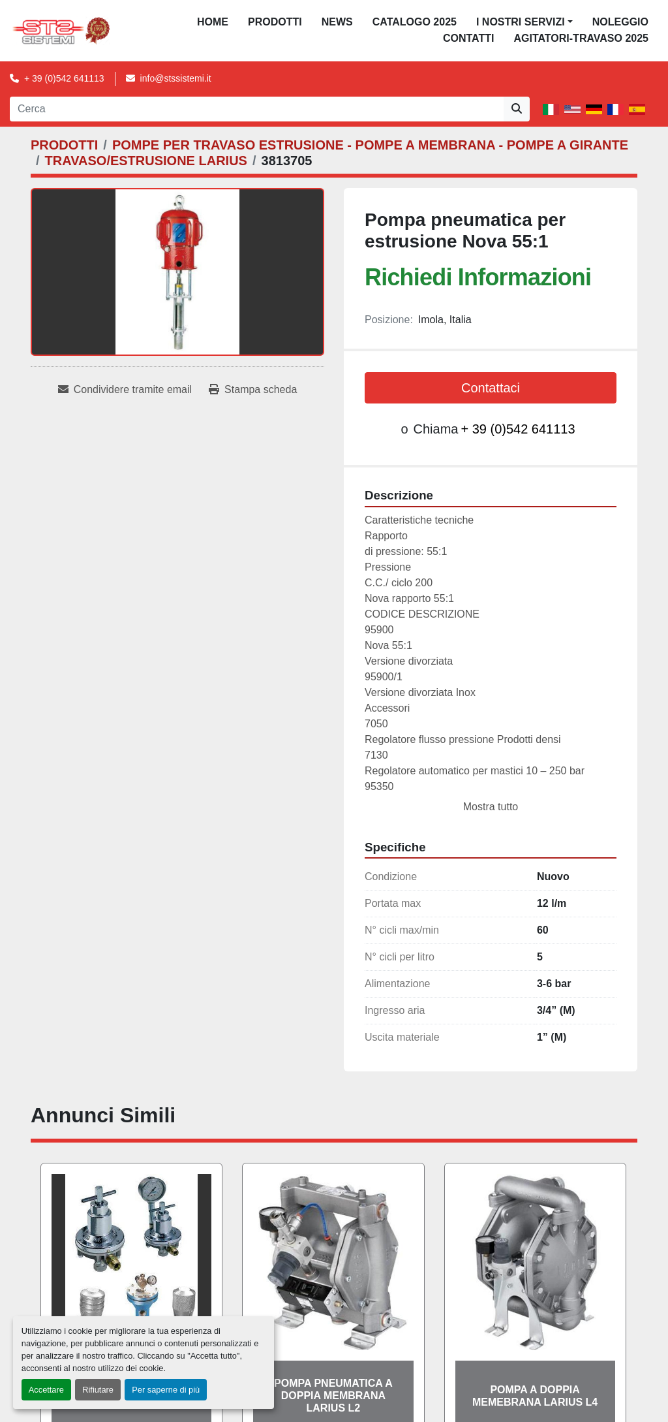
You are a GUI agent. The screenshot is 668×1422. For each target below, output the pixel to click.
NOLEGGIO (620, 21)
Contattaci (490, 388)
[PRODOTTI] (64, 145)
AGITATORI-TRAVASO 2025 (580, 38)
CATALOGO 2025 (414, 21)
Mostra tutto (490, 806)
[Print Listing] (252, 389)
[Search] (257, 109)
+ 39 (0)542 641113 (64, 78)
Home (212, 21)
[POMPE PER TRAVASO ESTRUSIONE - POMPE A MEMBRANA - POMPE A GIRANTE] (370, 145)
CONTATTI (468, 38)
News (337, 21)
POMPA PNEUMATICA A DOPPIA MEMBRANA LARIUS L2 (333, 1396)
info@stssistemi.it (175, 78)
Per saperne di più (166, 1390)
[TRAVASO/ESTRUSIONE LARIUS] (146, 160)
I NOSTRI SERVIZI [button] (520, 21)
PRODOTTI (275, 21)
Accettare (46, 1390)
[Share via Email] (125, 389)
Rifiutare (98, 1390)
